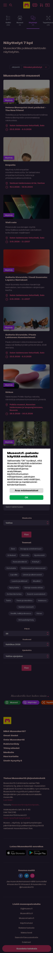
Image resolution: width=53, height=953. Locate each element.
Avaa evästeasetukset (26, 490)
